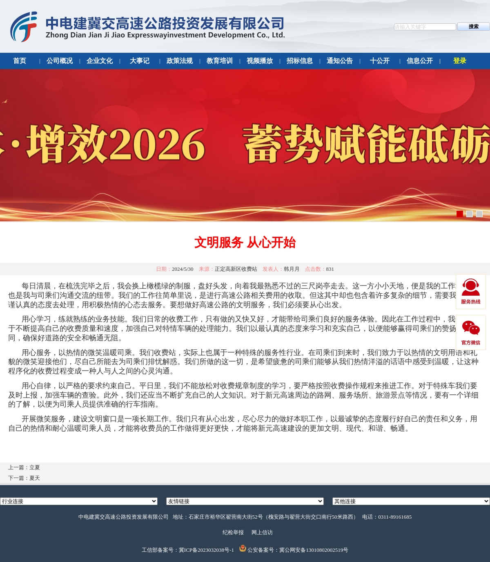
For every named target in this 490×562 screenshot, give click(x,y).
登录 (459, 60)
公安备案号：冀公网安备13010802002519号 (297, 550)
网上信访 (262, 532)
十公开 (380, 60)
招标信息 (300, 60)
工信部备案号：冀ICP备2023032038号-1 (188, 550)
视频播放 (260, 60)
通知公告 (340, 60)
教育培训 (220, 60)
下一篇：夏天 (24, 478)
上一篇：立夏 (24, 467)
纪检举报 (233, 532)
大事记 (139, 60)
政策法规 (180, 60)
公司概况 (60, 60)
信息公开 (420, 60)
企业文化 (100, 60)
